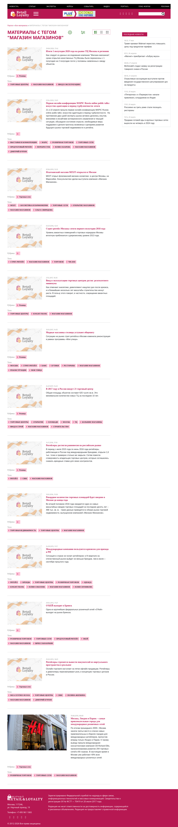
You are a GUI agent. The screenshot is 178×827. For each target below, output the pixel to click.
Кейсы (70, 6)
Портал (124, 6)
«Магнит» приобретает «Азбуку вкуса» (142, 56)
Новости (13, 6)
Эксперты (51, 6)
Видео (107, 6)
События (88, 6)
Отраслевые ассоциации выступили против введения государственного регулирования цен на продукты (146, 82)
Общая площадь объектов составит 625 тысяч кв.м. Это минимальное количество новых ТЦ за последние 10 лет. (72, 394)
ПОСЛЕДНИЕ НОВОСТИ (134, 34)
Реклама (165, 6)
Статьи (32, 6)
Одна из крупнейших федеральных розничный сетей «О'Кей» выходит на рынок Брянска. (74, 611)
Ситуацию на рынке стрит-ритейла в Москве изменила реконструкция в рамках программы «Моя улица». (78, 337)
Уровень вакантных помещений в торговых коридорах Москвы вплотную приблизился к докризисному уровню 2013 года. (74, 234)
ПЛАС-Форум (144, 6)
